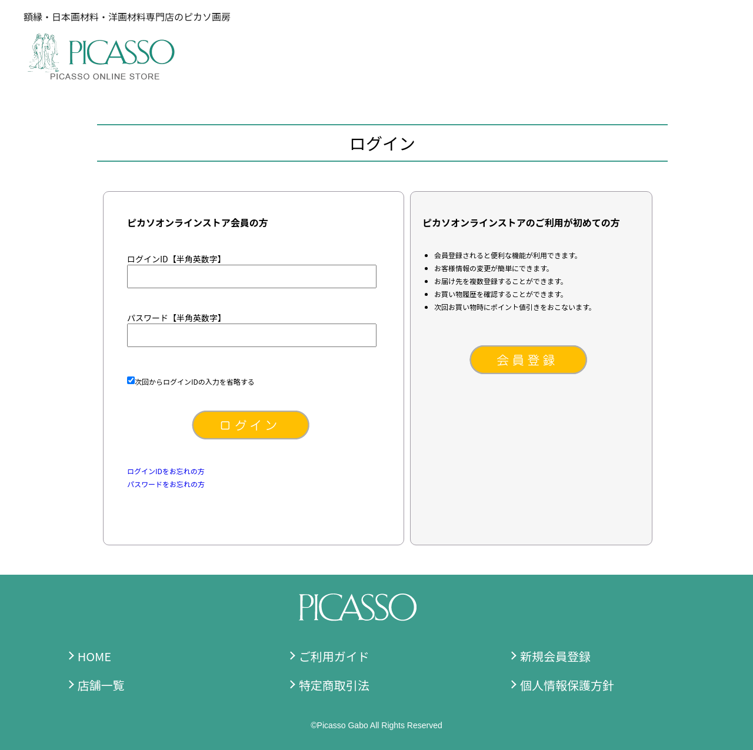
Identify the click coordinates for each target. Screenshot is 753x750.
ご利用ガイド (334, 656)
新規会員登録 (555, 656)
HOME (94, 656)
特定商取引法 (334, 685)
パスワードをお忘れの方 (166, 484)
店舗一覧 (101, 685)
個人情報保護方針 (567, 685)
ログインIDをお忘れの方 (166, 471)
